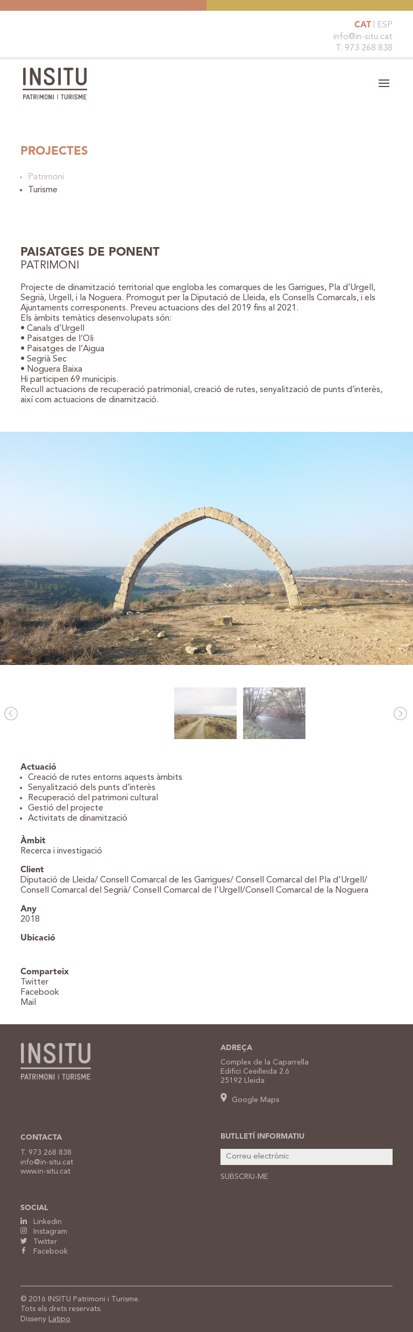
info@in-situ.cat (363, 37)
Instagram (43, 1231)
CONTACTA (41, 1137)
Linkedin (41, 1222)
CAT (362, 25)
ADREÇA (236, 1048)
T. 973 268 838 (364, 48)
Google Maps (249, 1100)
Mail (28, 1002)
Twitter (34, 982)
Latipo (59, 1319)
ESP (385, 25)
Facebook (39, 992)
